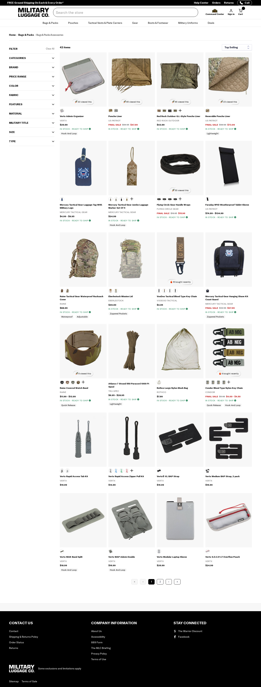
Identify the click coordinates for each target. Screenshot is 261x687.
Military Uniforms (190, 22)
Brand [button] (13, 67)
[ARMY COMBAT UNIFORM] (164, 110)
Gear (137, 22)
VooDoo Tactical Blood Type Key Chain (177, 296)
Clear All (50, 48)
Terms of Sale (29, 681)
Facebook (181, 636)
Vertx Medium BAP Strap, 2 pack (222, 476)
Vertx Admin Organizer (72, 116)
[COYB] (213, 382)
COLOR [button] (13, 85)
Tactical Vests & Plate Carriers (107, 22)
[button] (215, 12)
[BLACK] (170, 110)
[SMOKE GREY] (67, 471)
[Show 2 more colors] (181, 111)
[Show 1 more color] (84, 382)
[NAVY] (62, 199)
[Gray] (62, 110)
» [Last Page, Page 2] (177, 581)
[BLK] (207, 382)
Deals (213, 22)
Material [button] (15, 113)
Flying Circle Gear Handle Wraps (173, 204)
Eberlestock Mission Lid (120, 296)
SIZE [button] (12, 132)
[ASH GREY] (159, 551)
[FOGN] (218, 382)
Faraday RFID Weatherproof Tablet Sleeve (227, 204)
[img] (90, 129)
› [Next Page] (168, 581)
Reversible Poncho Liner (217, 116)
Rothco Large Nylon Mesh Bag (172, 388)
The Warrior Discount (187, 631)
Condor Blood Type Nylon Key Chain (224, 388)
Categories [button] (17, 58)
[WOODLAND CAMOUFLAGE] (175, 110)
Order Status (16, 642)
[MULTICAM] (207, 110)
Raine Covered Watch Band (74, 388)
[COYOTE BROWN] (62, 291)
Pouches (75, 22)
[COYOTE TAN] (110, 110)
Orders (216, 2)
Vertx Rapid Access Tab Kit (74, 476)
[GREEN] (121, 471)
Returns (229, 2)
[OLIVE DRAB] (175, 291)
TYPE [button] (12, 141)
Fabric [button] (13, 95)
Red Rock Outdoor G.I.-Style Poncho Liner (178, 116)
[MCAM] (224, 382)
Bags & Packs (52, 22)
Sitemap (14, 681)
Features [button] (15, 104)
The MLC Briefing (101, 648)
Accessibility (98, 636)
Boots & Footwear (160, 22)
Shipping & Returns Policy (23, 636)
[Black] (159, 471)
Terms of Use (98, 659)
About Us (96, 631)
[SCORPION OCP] (67, 291)
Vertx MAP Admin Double (121, 556)
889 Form (97, 642)
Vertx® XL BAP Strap (168, 476)
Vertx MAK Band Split (71, 556)
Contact (13, 631)
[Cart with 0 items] (240, 12)
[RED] (127, 471)
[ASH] (207, 551)
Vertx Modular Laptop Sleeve (172, 556)
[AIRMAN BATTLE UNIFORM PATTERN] (159, 110)
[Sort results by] (237, 47)
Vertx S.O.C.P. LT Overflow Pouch (222, 556)
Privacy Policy (99, 653)
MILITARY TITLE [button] (18, 122)
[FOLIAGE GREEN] (116, 110)
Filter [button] (13, 48)
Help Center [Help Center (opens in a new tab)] (201, 2)
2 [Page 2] (160, 581)
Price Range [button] (17, 76)
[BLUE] (116, 471)
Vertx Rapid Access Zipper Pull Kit (126, 476)
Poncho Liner (115, 116)
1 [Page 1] (151, 581)
